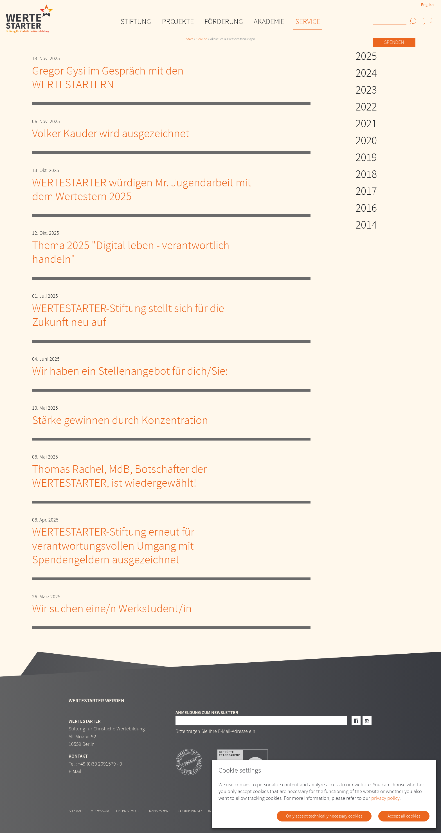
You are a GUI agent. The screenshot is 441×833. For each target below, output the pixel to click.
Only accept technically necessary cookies (324, 816)
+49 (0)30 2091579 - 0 (100, 764)
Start (189, 39)
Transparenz (159, 811)
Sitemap (75, 811)
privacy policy (385, 798)
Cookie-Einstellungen (198, 811)
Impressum (99, 811)
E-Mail (75, 771)
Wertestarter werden (96, 700)
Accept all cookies (404, 816)
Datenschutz (128, 811)
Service (201, 39)
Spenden (394, 42)
